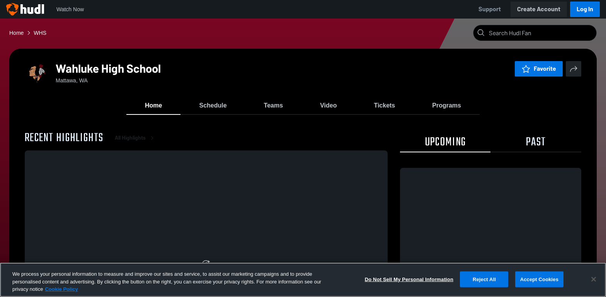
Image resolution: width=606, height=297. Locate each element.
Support (489, 9)
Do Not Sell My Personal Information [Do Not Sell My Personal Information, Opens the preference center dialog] (409, 279)
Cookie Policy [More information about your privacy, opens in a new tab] (61, 289)
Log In (585, 9)
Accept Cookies (539, 279)
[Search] (541, 33)
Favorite (538, 68)
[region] (303, 280)
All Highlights (136, 139)
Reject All (484, 279)
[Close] (593, 279)
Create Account (538, 9)
